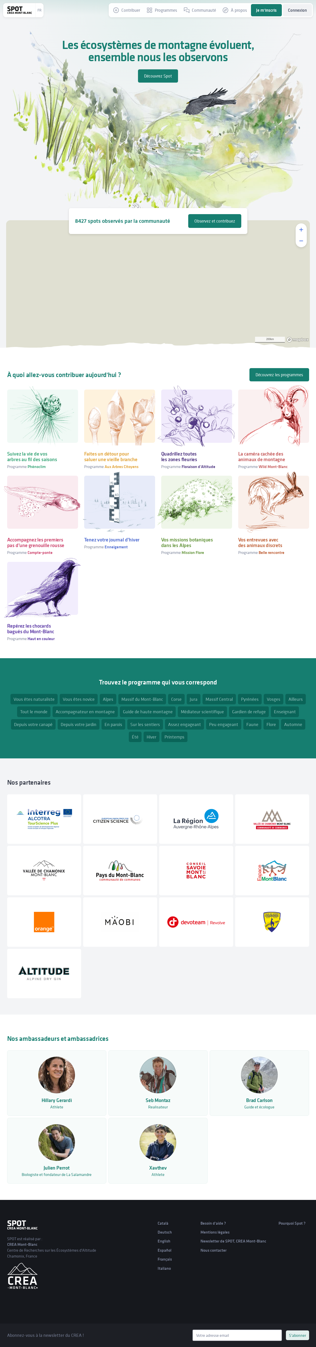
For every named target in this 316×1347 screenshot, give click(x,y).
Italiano (164, 1268)
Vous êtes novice (79, 699)
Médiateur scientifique (202, 712)
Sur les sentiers (145, 724)
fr (39, 10)
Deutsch (165, 1232)
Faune (252, 724)
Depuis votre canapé (33, 724)
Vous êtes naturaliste (34, 699)
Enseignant (285, 712)
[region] (158, 284)
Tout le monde (33, 712)
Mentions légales (215, 1232)
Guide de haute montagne (148, 712)
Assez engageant (184, 724)
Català (163, 1223)
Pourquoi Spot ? (292, 1223)
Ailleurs (295, 699)
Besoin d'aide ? (213, 1223)
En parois (113, 724)
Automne (293, 724)
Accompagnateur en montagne (85, 712)
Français (165, 1259)
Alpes (108, 699)
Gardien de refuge (249, 712)
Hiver (151, 737)
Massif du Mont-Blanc (142, 699)
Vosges (273, 699)
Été (135, 737)
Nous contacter (213, 1250)
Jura (193, 699)
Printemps (174, 737)
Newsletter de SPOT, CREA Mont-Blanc (233, 1241)
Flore (271, 724)
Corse (176, 699)
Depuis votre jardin (78, 724)
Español (164, 1250)
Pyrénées (250, 699)
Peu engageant (223, 724)
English (164, 1241)
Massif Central (219, 699)
